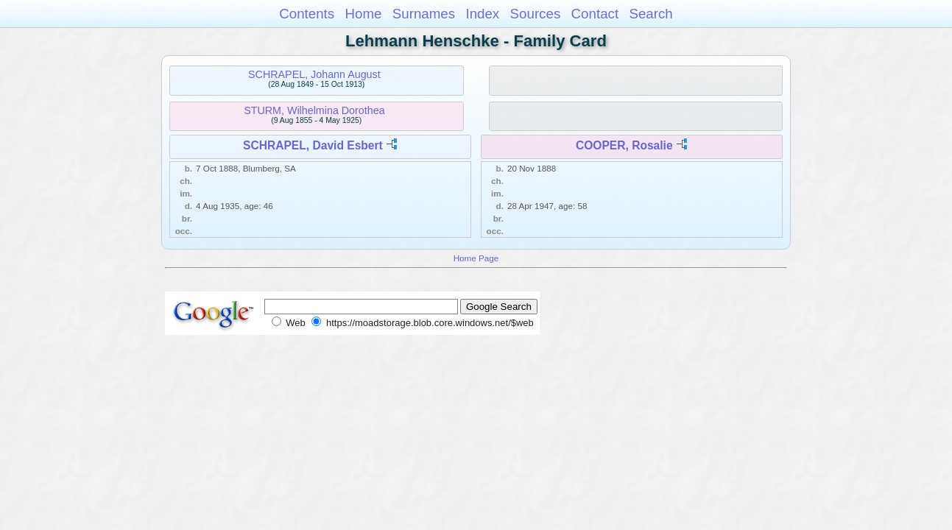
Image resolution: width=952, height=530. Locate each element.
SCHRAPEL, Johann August (314, 74)
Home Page (476, 258)
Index (482, 13)
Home (363, 13)
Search (650, 13)
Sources (535, 13)
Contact (595, 13)
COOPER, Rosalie (624, 145)
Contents (306, 13)
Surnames (423, 13)
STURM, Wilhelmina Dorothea (314, 110)
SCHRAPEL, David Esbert (313, 145)
